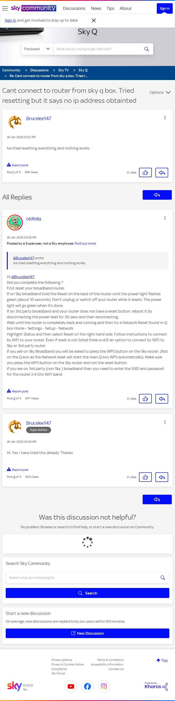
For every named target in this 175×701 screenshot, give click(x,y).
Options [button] (157, 92)
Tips (110, 8)
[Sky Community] (33, 8)
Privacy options (61, 660)
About (126, 8)
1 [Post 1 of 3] (14, 172)
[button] (165, 117)
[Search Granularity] (37, 49)
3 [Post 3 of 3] (14, 477)
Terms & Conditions (110, 660)
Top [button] (164, 660)
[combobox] (98, 49)
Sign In (165, 8)
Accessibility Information (107, 664)
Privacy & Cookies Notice (67, 664)
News (96, 8)
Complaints (59, 669)
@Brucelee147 (23, 258)
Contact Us (116, 669)
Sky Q (87, 31)
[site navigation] (5, 8)
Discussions (74, 8)
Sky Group (58, 673)
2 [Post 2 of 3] (14, 398)
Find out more (85, 243)
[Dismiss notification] (94, 20)
